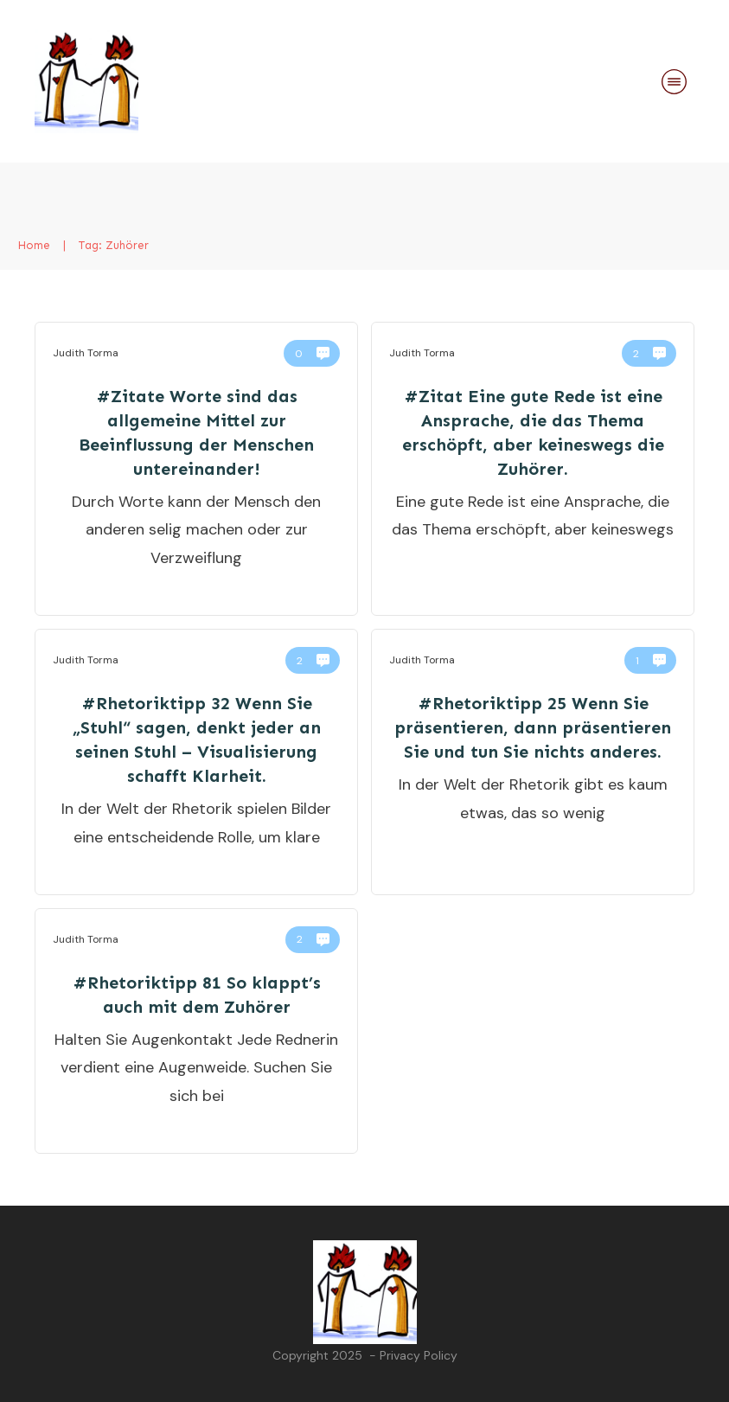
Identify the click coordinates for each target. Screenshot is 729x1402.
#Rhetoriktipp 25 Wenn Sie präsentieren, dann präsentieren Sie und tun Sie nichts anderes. (532, 727)
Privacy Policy (418, 1355)
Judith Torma (85, 353)
